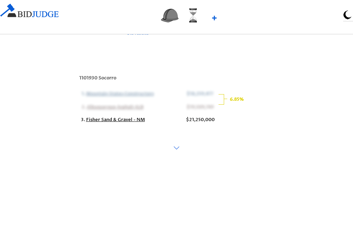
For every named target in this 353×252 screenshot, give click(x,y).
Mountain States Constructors (119, 93)
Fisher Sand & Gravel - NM (115, 120)
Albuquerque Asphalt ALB (114, 106)
